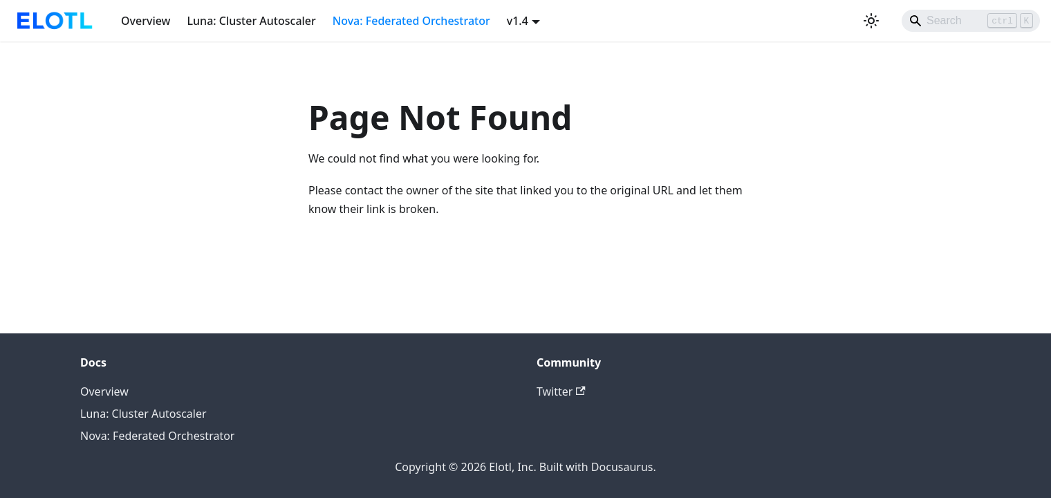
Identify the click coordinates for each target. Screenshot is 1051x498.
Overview (145, 20)
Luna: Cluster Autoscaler (251, 20)
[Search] (971, 21)
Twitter (561, 391)
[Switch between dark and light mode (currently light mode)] (871, 21)
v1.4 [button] (517, 20)
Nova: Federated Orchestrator (411, 20)
